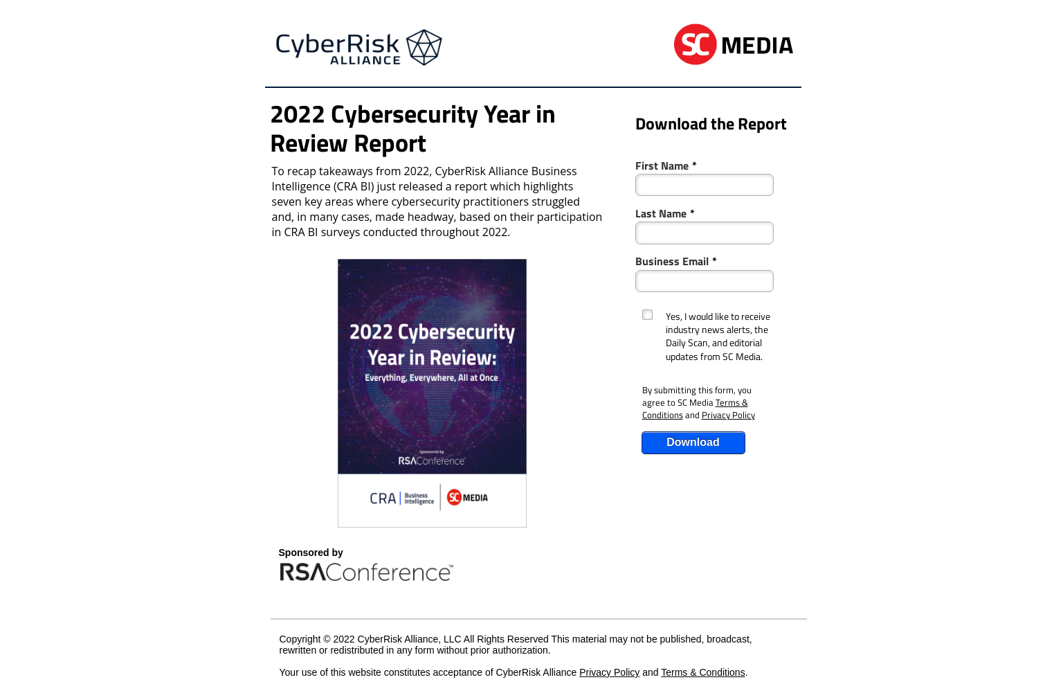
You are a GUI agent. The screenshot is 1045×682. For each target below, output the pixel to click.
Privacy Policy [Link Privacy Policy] (728, 415)
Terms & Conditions (703, 672)
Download (692, 442)
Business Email (676, 260)
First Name (666, 164)
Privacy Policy (609, 672)
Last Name (665, 212)
